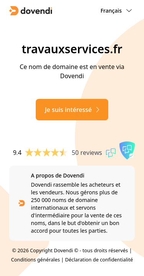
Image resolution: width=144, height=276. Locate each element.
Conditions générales (35, 259)
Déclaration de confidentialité (99, 259)
